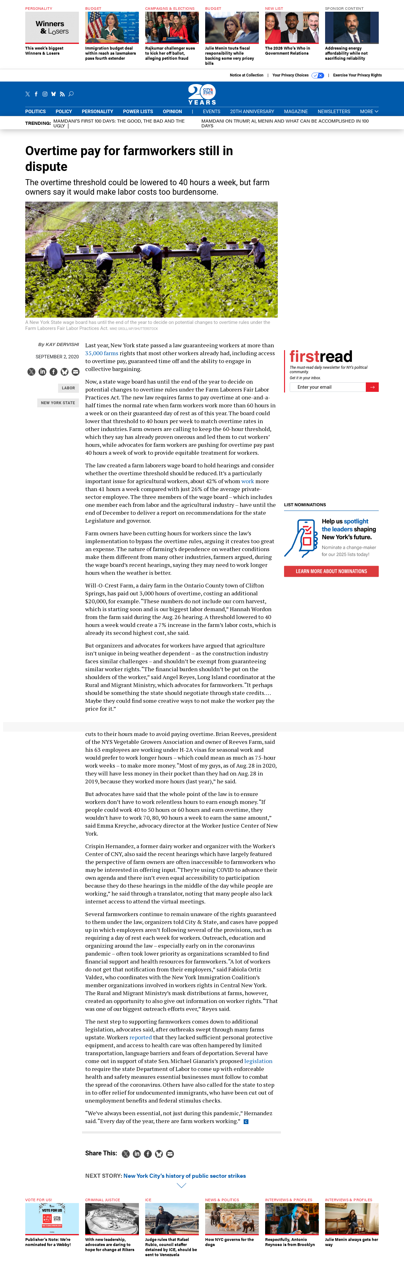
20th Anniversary (252, 116)
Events (211, 116)
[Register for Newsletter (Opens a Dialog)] (372, 392)
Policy (64, 116)
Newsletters (334, 116)
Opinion (172, 116)
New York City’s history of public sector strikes (184, 1180)
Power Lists (138, 116)
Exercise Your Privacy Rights (357, 80)
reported (140, 1042)
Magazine (296, 116)
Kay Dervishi (58, 349)
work (247, 486)
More (369, 116)
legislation (258, 1065)
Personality (97, 116)
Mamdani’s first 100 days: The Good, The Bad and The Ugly (119, 127)
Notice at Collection (246, 80)
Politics (35, 116)
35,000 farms (101, 358)
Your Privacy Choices (298, 80)
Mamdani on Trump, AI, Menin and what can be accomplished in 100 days (285, 127)
